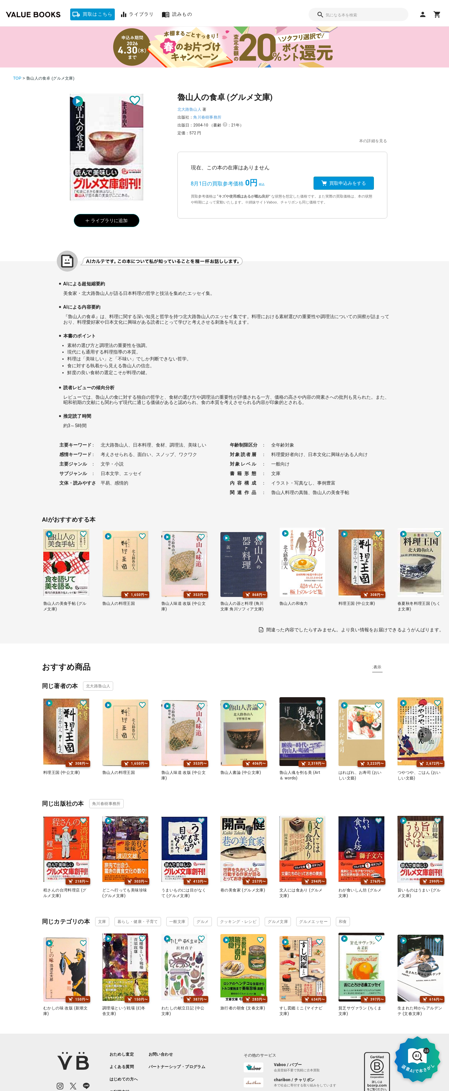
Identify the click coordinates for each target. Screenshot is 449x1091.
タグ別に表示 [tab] (387, 667)
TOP (17, 78)
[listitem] (124, 1054)
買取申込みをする (343, 183)
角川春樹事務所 (207, 117)
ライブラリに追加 (107, 220)
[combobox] (358, 14)
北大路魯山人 (189, 109)
